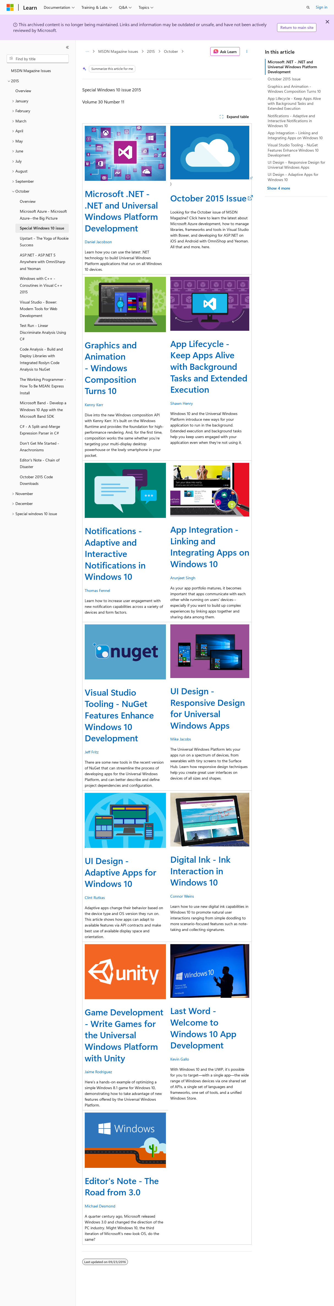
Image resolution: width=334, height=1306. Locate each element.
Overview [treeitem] (23, 90)
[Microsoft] (10, 7)
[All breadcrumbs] (87, 51)
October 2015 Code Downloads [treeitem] (36, 480)
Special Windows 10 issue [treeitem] (42, 228)
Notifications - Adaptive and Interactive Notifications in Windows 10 (115, 553)
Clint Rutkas (95, 897)
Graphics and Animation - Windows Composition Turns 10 (111, 367)
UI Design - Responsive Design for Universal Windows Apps (207, 708)
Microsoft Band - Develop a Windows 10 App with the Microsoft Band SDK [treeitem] (43, 409)
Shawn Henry (181, 403)
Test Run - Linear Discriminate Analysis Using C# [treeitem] (43, 332)
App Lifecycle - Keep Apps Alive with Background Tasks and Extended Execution (208, 366)
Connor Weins (182, 896)
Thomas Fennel (97, 590)
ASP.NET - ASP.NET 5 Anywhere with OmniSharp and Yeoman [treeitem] (42, 261)
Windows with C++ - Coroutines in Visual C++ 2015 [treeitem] (41, 285)
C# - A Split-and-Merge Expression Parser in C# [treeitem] (40, 430)
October (171, 51)
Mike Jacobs (180, 739)
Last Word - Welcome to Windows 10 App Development (203, 1027)
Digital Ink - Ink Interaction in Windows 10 (200, 870)
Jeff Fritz (91, 752)
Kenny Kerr (94, 404)
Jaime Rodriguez (98, 1071)
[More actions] (247, 51)
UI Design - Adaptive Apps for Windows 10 (120, 871)
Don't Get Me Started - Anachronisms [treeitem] (39, 447)
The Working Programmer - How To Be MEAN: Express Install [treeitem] (43, 386)
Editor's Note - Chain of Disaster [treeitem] (39, 463)
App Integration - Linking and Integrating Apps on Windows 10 (209, 546)
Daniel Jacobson (98, 241)
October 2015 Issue (208, 198)
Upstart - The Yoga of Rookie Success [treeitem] (44, 242)
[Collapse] (67, 47)
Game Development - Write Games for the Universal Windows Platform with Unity (124, 1034)
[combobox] (38, 58)
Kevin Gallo (179, 1059)
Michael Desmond (100, 1206)
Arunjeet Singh (182, 577)
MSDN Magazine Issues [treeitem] (31, 70)
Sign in (321, 7)
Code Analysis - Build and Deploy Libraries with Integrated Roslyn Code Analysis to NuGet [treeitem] (41, 359)
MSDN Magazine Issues (118, 51)
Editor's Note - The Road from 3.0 (122, 1186)
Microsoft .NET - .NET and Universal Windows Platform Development (121, 210)
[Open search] (308, 7)
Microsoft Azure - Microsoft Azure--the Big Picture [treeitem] (43, 215)
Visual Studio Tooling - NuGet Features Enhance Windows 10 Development (119, 715)
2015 (151, 51)
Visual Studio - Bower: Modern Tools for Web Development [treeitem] (38, 308)
